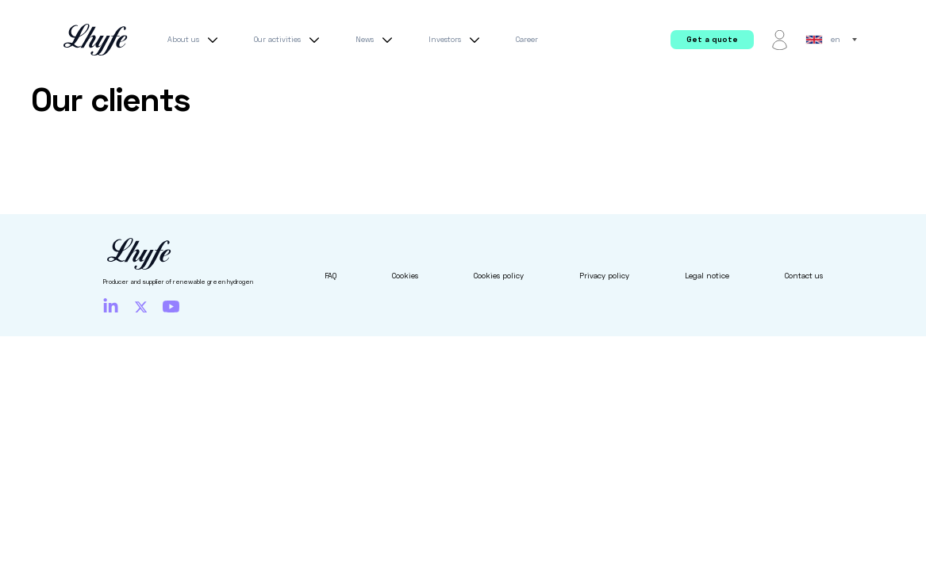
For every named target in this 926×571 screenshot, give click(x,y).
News (376, 39)
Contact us (804, 275)
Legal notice (707, 275)
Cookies (405, 275)
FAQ (330, 275)
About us (194, 39)
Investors (456, 39)
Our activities (289, 39)
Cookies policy (499, 275)
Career (527, 39)
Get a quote (712, 39)
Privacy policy (604, 275)
